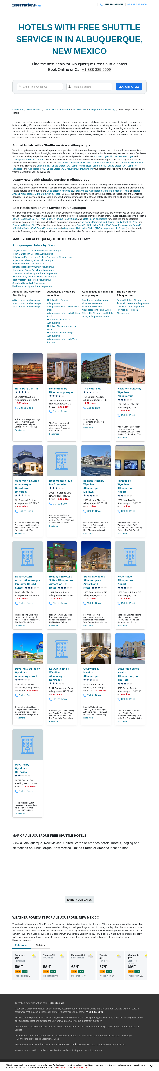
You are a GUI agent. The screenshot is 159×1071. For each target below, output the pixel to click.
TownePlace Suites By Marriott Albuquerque (34, 273)
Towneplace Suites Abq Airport (28, 159)
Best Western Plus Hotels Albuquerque (32, 279)
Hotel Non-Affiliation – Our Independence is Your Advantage (101, 1035)
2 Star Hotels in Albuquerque (26, 306)
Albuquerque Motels (92, 303)
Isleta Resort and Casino (95, 219)
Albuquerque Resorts (92, 306)
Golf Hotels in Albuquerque (130, 306)
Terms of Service (80, 1067)
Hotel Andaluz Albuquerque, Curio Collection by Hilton (101, 190)
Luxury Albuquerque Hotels (95, 316)
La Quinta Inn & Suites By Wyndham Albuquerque (36, 250)
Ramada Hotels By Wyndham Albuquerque (33, 266)
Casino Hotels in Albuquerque (132, 300)
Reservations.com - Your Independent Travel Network (42, 1035)
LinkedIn (88, 1050)
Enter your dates (79, 899)
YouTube (66, 1050)
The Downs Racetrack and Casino (74, 162)
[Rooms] (89, 86)
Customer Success (86, 1044)
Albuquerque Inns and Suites (96, 309)
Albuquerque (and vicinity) (102, 109)
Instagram (77, 1050)
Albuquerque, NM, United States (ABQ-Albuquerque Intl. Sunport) (60, 168)
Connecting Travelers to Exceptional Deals (38, 1038)
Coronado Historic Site (131, 162)
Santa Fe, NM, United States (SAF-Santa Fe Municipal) (64, 165)
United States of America (57, 109)
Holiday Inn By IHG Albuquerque (28, 263)
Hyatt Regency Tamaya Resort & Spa (58, 219)
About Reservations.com (27, 1044)
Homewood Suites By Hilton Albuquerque (33, 270)
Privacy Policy (63, 1067)
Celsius (40, 945)
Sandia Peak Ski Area (103, 162)
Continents (17, 109)
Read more (20, 430)
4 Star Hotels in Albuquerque (26, 300)
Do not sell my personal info (111, 1044)
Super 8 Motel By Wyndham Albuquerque (33, 260)
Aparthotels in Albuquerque (95, 300)
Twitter (57, 1050)
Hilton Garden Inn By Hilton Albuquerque (32, 253)
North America (34, 109)
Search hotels (128, 86)
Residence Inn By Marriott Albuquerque (32, 286)
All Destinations (49, 1044)
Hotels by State (67, 1044)
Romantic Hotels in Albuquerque (133, 303)
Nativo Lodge (126, 156)
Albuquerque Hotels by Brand (34, 245)
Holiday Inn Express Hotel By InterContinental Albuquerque (42, 257)
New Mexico (79, 109)
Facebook (48, 1050)
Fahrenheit (21, 945)
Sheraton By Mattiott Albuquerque (29, 283)
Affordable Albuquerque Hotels (97, 313)
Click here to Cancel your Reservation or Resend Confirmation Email (49, 1026)
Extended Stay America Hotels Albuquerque (34, 276)
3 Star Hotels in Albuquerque (26, 303)
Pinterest (97, 1050)
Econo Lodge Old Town (106, 156)
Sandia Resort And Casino (60, 190)
